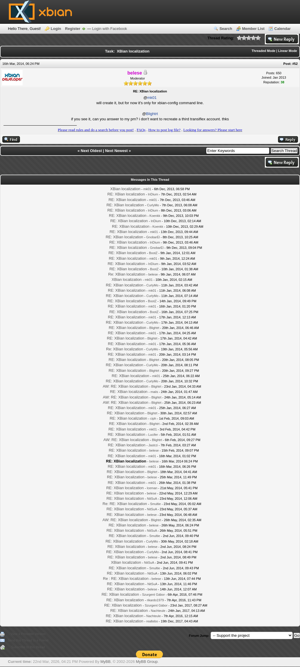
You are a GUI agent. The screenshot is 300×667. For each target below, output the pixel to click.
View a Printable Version (28, 634)
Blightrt (152, 114)
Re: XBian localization (126, 274)
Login (56, 28)
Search (225, 28)
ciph (153, 418)
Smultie (155, 504)
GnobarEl (153, 237)
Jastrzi (153, 445)
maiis (154, 392)
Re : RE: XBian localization (126, 578)
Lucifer (153, 434)
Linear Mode (287, 51)
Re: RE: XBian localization (125, 503)
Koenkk (154, 215)
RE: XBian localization (126, 194)
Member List (253, 28)
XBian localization (125, 189)
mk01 (152, 97)
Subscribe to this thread (28, 647)
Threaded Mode (263, 51)
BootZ (153, 253)
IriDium (153, 194)
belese (153, 274)
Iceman (152, 488)
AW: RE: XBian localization (125, 386)
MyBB (105, 661)
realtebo (152, 621)
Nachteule (158, 610)
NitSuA (152, 498)
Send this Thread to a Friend (28, 640)
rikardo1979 (155, 600)
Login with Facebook (109, 28)
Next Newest (116, 150)
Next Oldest (91, 150)
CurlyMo (153, 205)
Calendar (282, 28)
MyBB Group (147, 661)
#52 (295, 63)
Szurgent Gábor (153, 594)
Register (72, 28)
